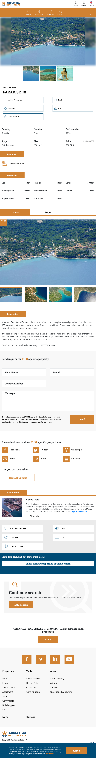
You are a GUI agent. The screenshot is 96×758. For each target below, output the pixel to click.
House (5, 683)
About (53, 671)
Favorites (50, 14)
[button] (31, 73)
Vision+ (83, 5)
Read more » (50, 754)
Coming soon (33, 691)
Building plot (8, 705)
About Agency (57, 678)
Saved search (33, 678)
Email (73, 100)
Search (28, 14)
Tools (29, 671)
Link (73, 108)
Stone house (8, 687)
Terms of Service (8, 419)
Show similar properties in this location (48, 563)
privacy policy (47, 419)
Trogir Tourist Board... (80, 511)
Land (4, 709)
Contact (60, 14)
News (5, 716)
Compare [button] (23, 108)
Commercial (8, 700)
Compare (31, 687)
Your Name (11, 372)
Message (10, 393)
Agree (76, 750)
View (48, 639)
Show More (35, 516)
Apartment (7, 691)
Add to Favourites (23, 100)
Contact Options (18, 477)
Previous (3, 252)
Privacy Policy (50, 417)
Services (54, 687)
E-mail (56, 372)
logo (11, 3)
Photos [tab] (16, 212)
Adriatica (54, 683)
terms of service (31, 419)
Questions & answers (61, 691)
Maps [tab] (48, 212)
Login (76, 5)
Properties (8, 671)
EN (91, 5)
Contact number (14, 383)
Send (82, 419)
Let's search (21, 604)
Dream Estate (33, 683)
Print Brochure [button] (23, 117)
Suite (4, 696)
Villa (4, 678)
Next (92, 252)
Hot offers (39, 14)
